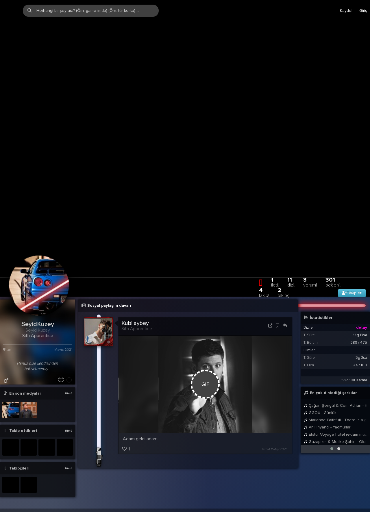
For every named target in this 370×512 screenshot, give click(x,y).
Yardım (300, 471)
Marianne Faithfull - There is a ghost (335, 375)
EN (353, 471)
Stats (329, 471)
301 (333, 237)
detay (361, 283)
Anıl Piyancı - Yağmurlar (327, 382)
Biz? (315, 471)
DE (364, 471)
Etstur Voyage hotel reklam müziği (335, 389)
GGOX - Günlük (320, 368)
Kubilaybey (135, 279)
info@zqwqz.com (73, 471)
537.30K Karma (354, 335)
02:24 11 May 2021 (274, 404)
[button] (331, 404)
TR (342, 471)
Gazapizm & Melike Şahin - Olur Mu (335, 397)
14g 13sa (360, 290)
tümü (68, 349)
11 (291, 237)
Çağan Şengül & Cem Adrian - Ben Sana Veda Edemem (335, 360)
